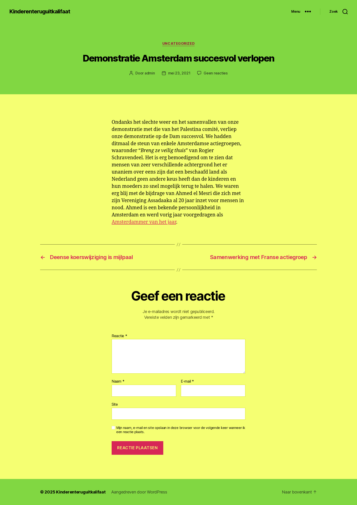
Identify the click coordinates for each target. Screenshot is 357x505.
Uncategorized (178, 43)
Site (115, 404)
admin (150, 73)
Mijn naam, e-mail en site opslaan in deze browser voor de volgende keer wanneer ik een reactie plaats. (180, 430)
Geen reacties (216, 73)
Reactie (119, 336)
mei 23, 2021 (179, 73)
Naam (118, 381)
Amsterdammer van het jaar (144, 222)
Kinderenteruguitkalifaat (39, 11)
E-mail (187, 381)
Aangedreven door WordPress (139, 492)
